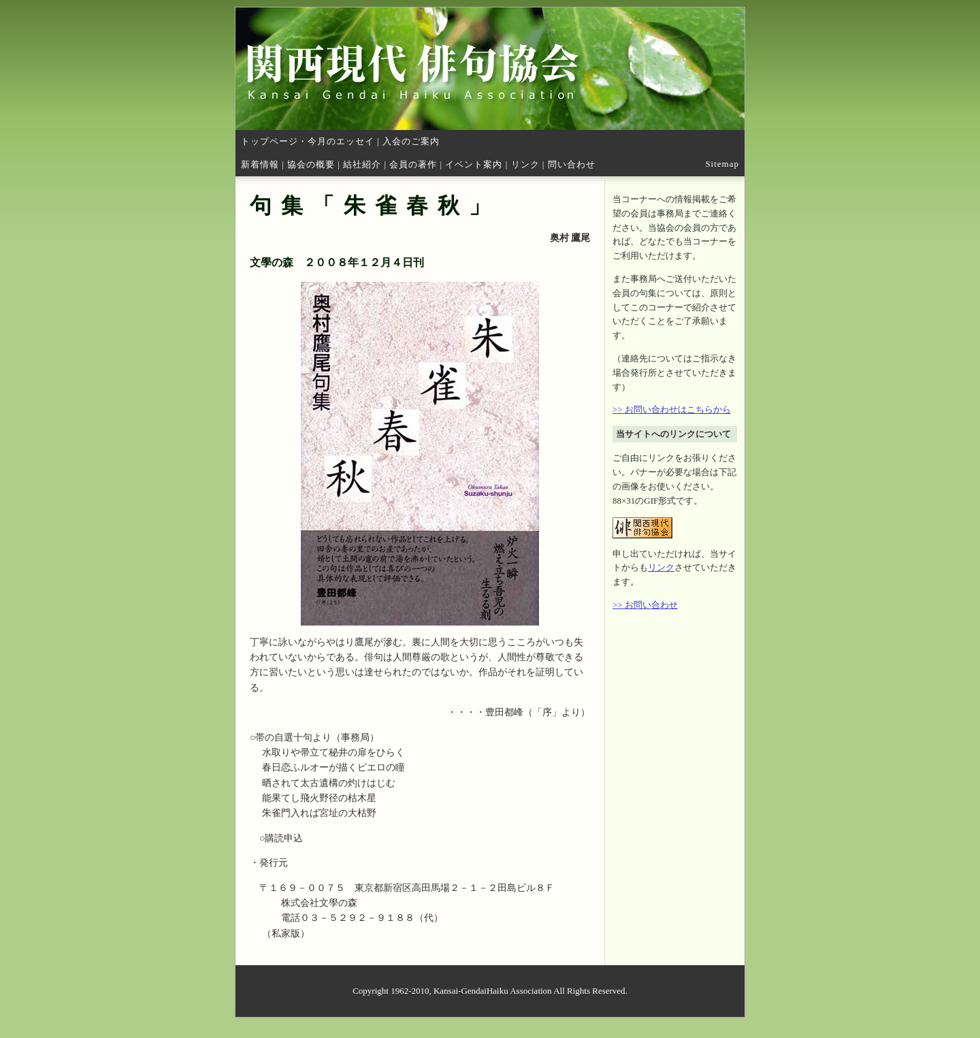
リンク (525, 164)
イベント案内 (473, 164)
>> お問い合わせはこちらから (671, 409)
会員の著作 (413, 164)
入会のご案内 (411, 141)
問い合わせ (571, 164)
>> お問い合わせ (645, 605)
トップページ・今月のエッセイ (307, 141)
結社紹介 (362, 164)
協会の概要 (311, 164)
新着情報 (260, 164)
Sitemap (722, 164)
